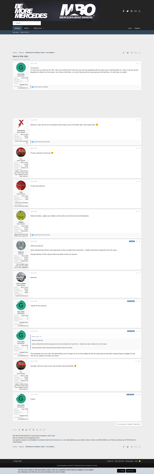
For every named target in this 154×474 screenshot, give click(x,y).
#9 (139, 331)
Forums (17, 28)
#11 (139, 394)
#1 (139, 63)
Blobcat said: (35, 336)
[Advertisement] (77, 42)
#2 (139, 120)
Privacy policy (129, 461)
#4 (139, 181)
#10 (139, 361)
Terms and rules (119, 461)
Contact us (110, 461)
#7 (139, 273)
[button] (30, 28)
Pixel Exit (95, 465)
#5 (139, 211)
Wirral (26, 292)
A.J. (21, 159)
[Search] (27, 23)
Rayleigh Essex (24, 84)
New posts (16, 32)
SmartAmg (21, 130)
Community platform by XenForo (72, 465)
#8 (139, 301)
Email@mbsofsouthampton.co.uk (54, 440)
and (41, 87)
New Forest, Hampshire (21, 202)
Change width (18, 461)
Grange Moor (24, 261)
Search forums (24, 32)
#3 (139, 148)
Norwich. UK (24, 167)
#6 (139, 241)
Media (26, 28)
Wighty (21, 222)
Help (136, 461)
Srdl (21, 192)
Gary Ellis (17, 59)
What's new (38, 28)
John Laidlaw (21, 283)
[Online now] (21, 220)
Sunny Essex (24, 231)
